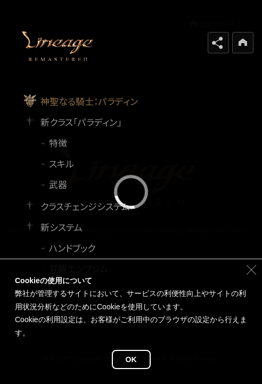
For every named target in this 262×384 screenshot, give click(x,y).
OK (131, 359)
